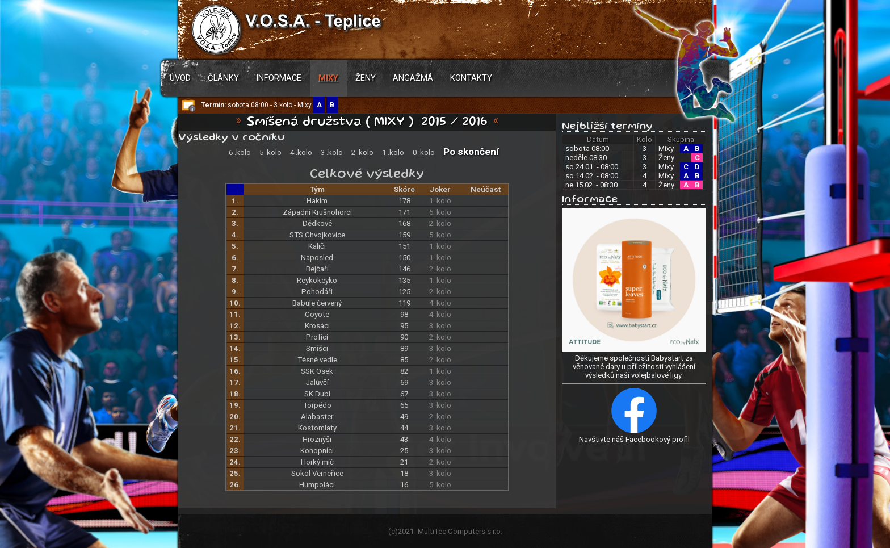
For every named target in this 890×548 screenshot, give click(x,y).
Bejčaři (317, 269)
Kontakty (471, 78)
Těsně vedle (317, 359)
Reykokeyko (317, 280)
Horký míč (317, 462)
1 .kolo (393, 152)
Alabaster (317, 416)
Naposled (317, 257)
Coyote (317, 314)
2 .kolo (362, 152)
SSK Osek (317, 371)
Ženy (365, 78)
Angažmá (413, 78)
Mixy (328, 78)
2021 (406, 531)
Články (223, 78)
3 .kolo (332, 152)
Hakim (317, 200)
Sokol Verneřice (317, 473)
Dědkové (317, 223)
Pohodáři (317, 291)
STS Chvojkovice (317, 235)
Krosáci (317, 325)
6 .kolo (240, 152)
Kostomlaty (317, 428)
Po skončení (471, 151)
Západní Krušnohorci (317, 212)
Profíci (317, 337)
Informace (278, 78)
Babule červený (317, 303)
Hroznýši (317, 439)
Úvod (180, 78)
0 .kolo (424, 152)
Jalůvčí (317, 382)
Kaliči (317, 246)
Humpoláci (317, 484)
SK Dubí (317, 394)
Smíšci (317, 348)
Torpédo (317, 405)
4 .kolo (301, 152)
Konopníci (317, 450)
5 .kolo (270, 152)
